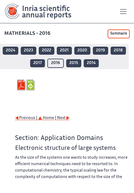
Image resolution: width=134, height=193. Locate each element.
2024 (10, 50)
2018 (118, 50)
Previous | (26, 118)
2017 (37, 63)
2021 (64, 50)
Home (46, 118)
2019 (100, 50)
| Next (62, 118)
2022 (46, 50)
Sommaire (118, 33)
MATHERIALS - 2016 (27, 33)
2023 (28, 50)
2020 (82, 50)
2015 (73, 63)
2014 (91, 63)
